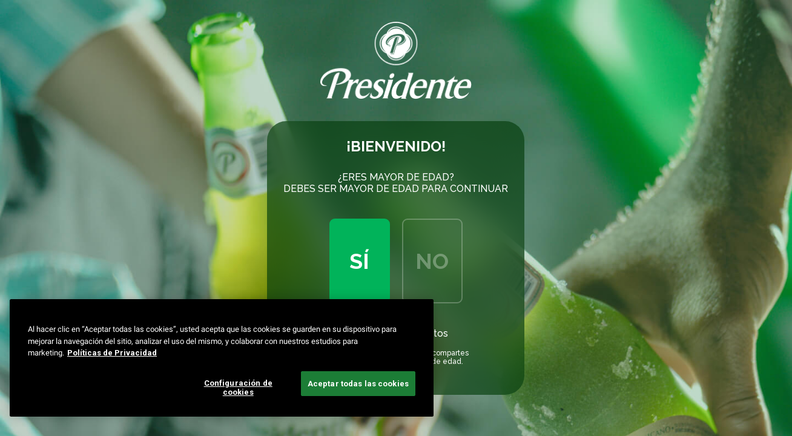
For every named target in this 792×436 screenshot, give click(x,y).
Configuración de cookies (238, 387)
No (432, 261)
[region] (222, 358)
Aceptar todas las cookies (358, 383)
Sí (359, 261)
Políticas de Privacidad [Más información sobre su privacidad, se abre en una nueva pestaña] (112, 352)
